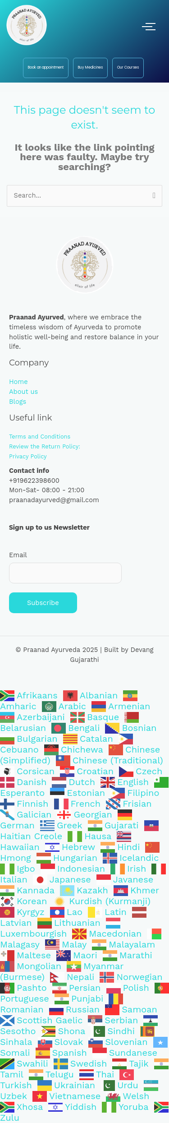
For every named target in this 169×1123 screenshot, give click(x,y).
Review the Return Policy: (44, 446)
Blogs (17, 401)
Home (18, 382)
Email (18, 555)
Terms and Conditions (39, 436)
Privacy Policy (28, 456)
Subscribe (43, 603)
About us (23, 392)
